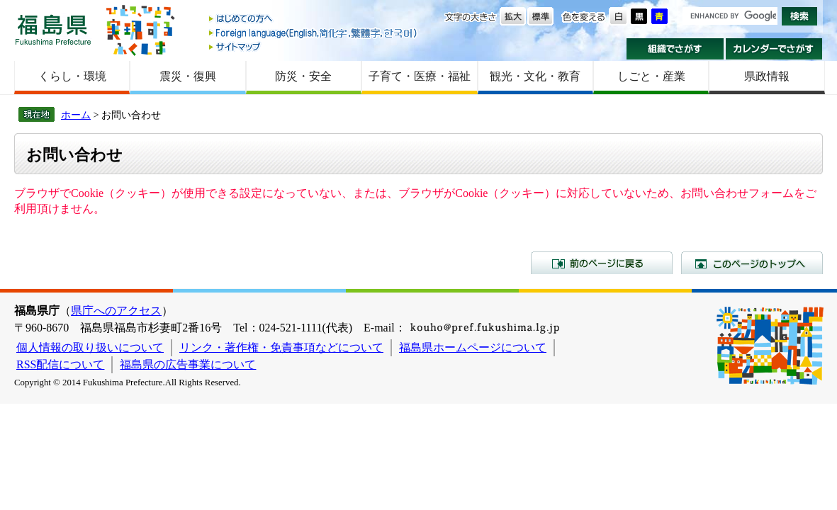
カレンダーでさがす (774, 49)
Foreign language (314, 33)
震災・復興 (187, 76)
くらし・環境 (72, 76)
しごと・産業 (651, 76)
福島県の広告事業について (188, 364)
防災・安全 (303, 76)
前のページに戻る (602, 262)
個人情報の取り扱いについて (90, 347)
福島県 (53, 29)
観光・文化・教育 (535, 76)
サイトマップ (314, 46)
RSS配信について (60, 364)
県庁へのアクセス (116, 311)
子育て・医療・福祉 (420, 76)
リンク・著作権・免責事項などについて (281, 347)
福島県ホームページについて (472, 347)
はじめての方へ (314, 19)
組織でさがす (675, 49)
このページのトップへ (752, 262)
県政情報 (767, 76)
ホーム (76, 114)
